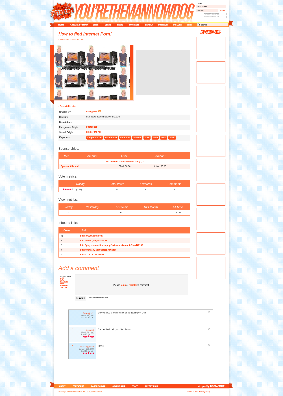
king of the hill (93, 132)
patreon (163, 24)
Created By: (65, 112)
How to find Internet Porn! (85, 33)
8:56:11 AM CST (87, 351)
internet (137, 137)
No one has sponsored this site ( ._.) (124, 161)
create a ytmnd (79, 24)
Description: (65, 122)
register (133, 285)
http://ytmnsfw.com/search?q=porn (98, 250)
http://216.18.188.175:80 (92, 254)
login (123, 285)
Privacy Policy (204, 392)
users (108, 24)
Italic (62, 280)
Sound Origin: (66, 132)
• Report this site (67, 106)
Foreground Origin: (69, 127)
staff (135, 386)
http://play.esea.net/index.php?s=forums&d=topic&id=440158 (111, 245)
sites (95, 24)
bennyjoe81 (91, 111)
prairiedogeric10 (86, 347)
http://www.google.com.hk (93, 240)
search (149, 24)
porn (147, 137)
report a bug (152, 386)
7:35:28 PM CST (87, 335)
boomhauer (111, 137)
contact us (78, 386)
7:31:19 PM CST (87, 318)
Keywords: (64, 137)
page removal (98, 386)
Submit (80, 298)
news (120, 24)
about (62, 386)
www (155, 137)
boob (163, 137)
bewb (172, 137)
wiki (189, 24)
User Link (64, 286)
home (61, 24)
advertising (118, 386)
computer (125, 137)
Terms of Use (193, 392)
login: (199, 4)
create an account (211, 17)
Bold (62, 278)
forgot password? (211, 14)
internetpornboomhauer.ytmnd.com (103, 116)
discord (177, 24)
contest (134, 24)
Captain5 (90, 330)
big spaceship (219, 386)
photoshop (91, 127)
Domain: (63, 117)
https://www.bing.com (91, 236)
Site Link (63, 288)
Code (62, 284)
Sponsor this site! (70, 166)
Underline (64, 282)
